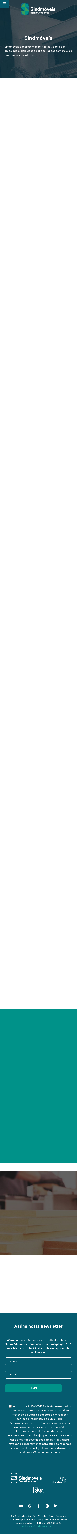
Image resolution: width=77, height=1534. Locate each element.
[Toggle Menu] (4, 4)
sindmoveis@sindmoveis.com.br (38, 1526)
